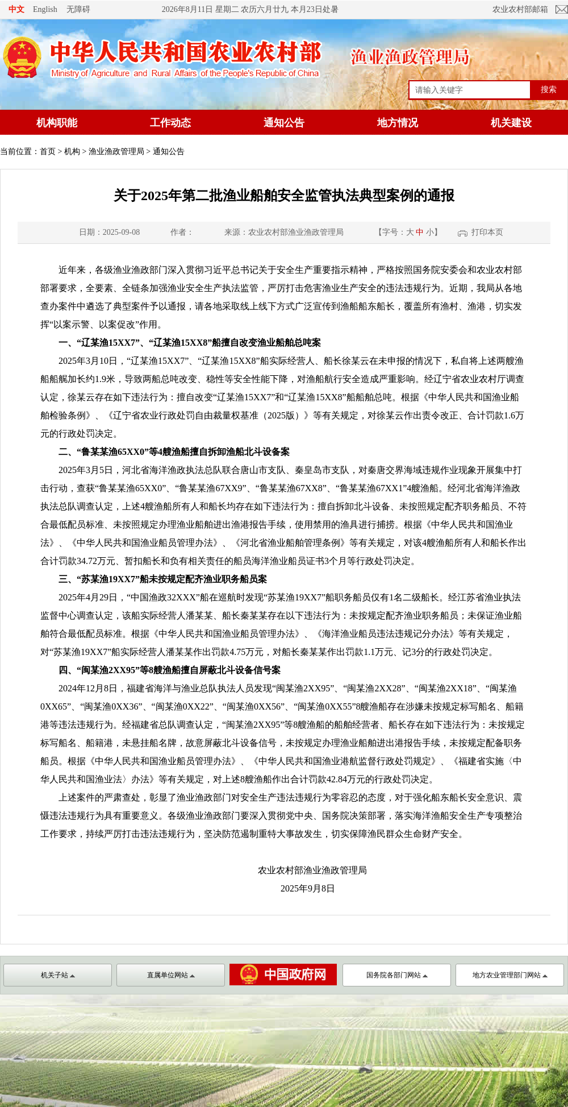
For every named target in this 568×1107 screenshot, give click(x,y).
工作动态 (170, 122)
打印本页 (487, 232)
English (45, 9)
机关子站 (58, 975)
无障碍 (78, 9)
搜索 (549, 89)
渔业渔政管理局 (116, 151)
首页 (48, 151)
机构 (72, 151)
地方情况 (397, 122)
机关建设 (511, 122)
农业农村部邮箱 (520, 9)
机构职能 (56, 122)
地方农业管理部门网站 (510, 975)
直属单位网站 (171, 975)
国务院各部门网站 (397, 975)
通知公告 (284, 122)
